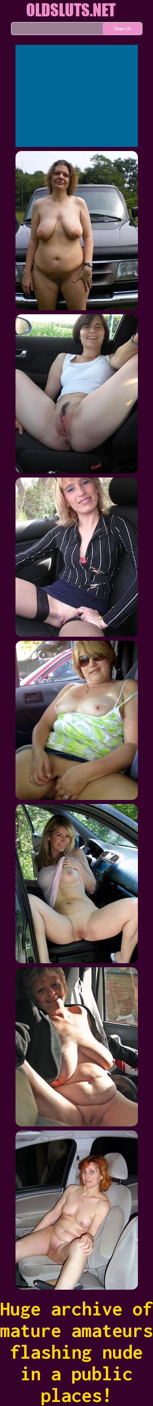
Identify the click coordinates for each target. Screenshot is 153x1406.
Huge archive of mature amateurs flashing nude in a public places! (76, 1352)
